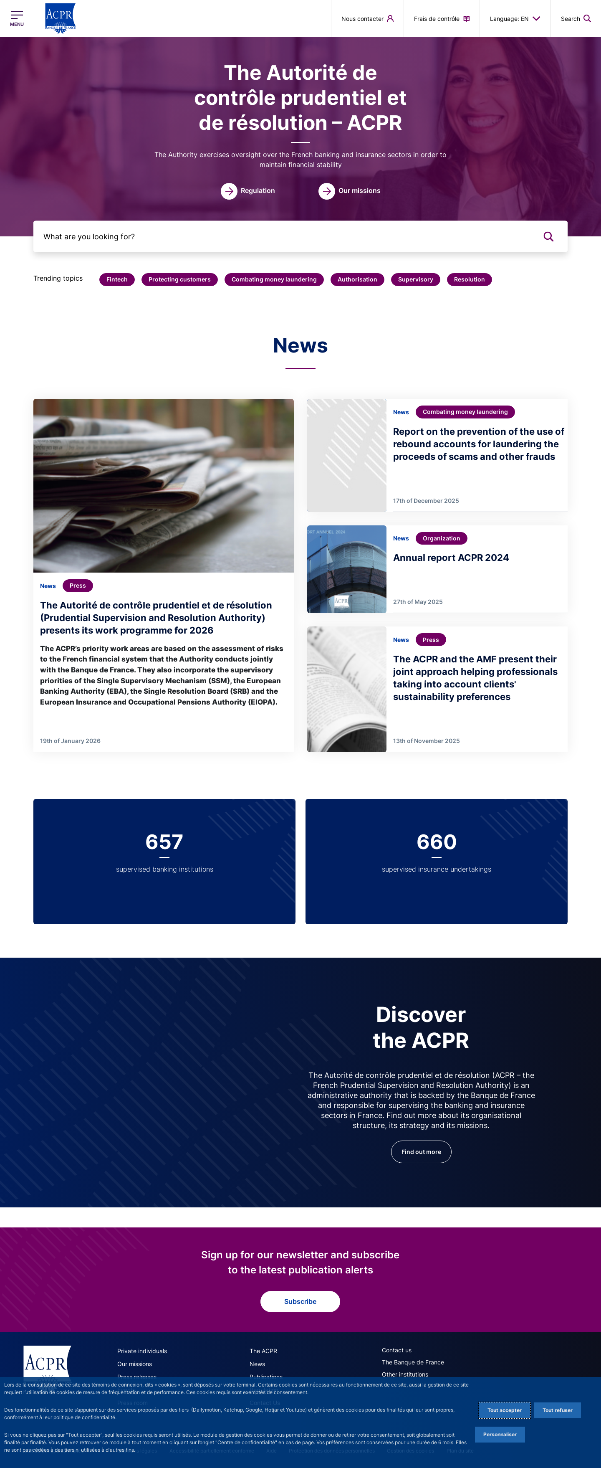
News (257, 1363)
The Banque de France (413, 1362)
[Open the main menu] (17, 18)
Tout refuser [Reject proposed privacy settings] (558, 1410)
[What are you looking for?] (300, 236)
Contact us (397, 1350)
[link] (248, 191)
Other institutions (405, 1374)
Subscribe (300, 1301)
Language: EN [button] (515, 18)
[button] (117, 279)
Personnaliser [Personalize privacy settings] (500, 1434)
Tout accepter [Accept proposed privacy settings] (504, 1410)
